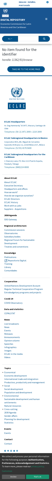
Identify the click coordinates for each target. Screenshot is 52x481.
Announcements (12, 337)
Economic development (15, 375)
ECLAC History (11, 202)
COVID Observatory (13, 302)
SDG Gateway (10, 219)
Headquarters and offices (16, 188)
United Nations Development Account (22, 285)
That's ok (37, 476)
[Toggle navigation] (46, 19)
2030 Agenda (10, 412)
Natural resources (12, 405)
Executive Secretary (13, 185)
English (22, 2)
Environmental (11, 395)
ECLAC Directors (12, 199)
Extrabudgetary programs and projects (22, 292)
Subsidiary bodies (12, 236)
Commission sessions (14, 230)
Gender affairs (10, 415)
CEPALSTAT (9, 313)
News (6, 327)
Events (7, 330)
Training (8, 263)
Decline (13, 476)
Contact (8, 443)
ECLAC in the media (13, 354)
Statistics (8, 422)
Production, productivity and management (24, 382)
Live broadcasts (11, 323)
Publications (10, 257)
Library (7, 267)
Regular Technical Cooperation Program (23, 289)
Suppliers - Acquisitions (15, 209)
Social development (13, 389)
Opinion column (12, 340)
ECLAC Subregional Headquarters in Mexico (26, 138)
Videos (7, 357)
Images (7, 350)
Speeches (8, 343)
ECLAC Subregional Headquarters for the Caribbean (24, 155)
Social (7, 385)
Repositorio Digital (17, 260)
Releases (8, 333)
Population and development (18, 392)
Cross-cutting (10, 409)
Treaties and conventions (16, 246)
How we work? (11, 192)
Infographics (10, 347)
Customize (7, 471)
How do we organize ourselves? (19, 195)
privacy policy (37, 466)
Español (32, 2)
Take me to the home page (26, 69)
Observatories (11, 233)
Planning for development (17, 419)
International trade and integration (21, 379)
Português (24, 5)
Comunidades (10, 270)
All (9, 39)
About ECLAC (10, 182)
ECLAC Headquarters (14, 121)
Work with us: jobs (12, 205)
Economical (10, 372)
